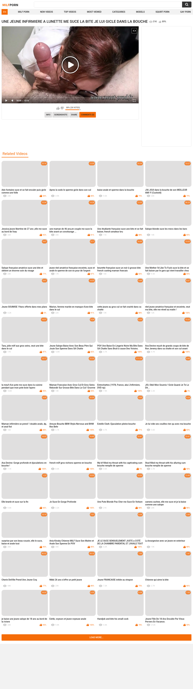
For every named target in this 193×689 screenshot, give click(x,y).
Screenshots (60, 115)
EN (4, 12)
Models (140, 12)
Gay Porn (185, 12)
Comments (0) (87, 115)
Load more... (97, 637)
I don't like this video (62, 108)
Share (74, 115)
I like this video (58, 108)
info (48, 115)
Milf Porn (23, 12)
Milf (10, 5)
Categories (118, 12)
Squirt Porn (162, 12)
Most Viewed (94, 12)
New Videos (46, 12)
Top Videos (70, 12)
